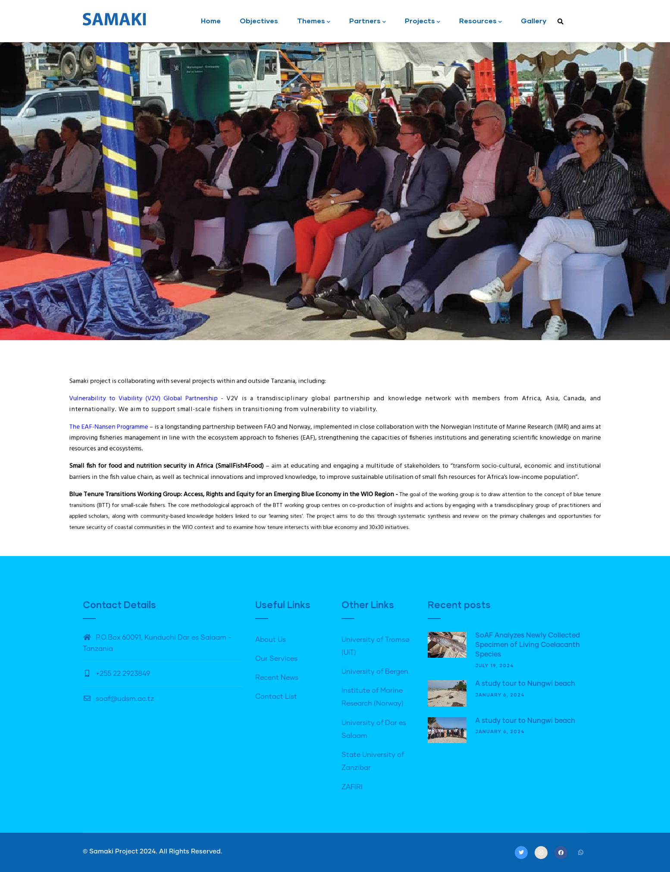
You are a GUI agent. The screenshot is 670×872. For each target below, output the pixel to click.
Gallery (533, 20)
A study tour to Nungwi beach (525, 683)
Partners (367, 21)
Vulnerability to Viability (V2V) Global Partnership (231, 424)
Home (211, 20)
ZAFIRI (352, 787)
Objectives (259, 20)
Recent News (276, 677)
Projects (422, 21)
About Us (270, 639)
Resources (480, 21)
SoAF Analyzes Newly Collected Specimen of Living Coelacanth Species (527, 645)
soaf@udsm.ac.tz (118, 698)
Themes (313, 21)
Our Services (276, 658)
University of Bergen (374, 671)
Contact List (276, 696)
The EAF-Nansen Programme (212, 439)
